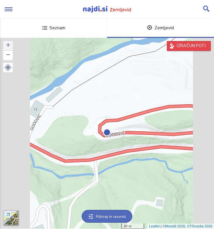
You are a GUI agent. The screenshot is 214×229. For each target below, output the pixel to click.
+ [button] (8, 46)
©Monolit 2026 (173, 226)
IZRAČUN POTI (191, 46)
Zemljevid (160, 28)
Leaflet (154, 226)
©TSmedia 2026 (199, 226)
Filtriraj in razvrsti (107, 216)
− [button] (8, 55)
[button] (8, 67)
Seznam (53, 28)
